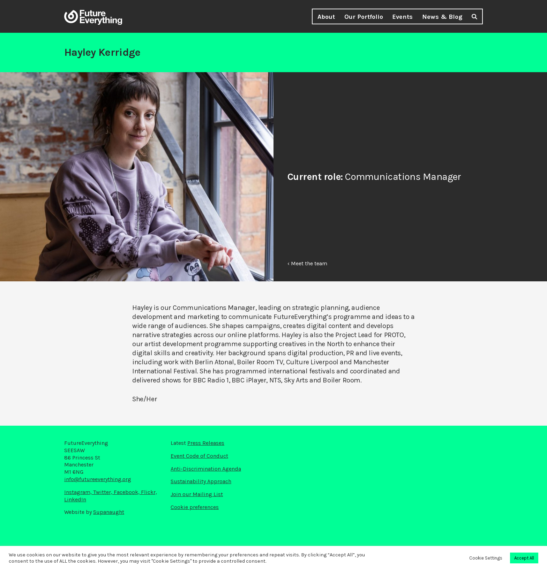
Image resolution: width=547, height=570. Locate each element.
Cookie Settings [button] (485, 558)
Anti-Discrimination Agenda (206, 468)
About (326, 17)
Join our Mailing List (197, 494)
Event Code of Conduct (199, 456)
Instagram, (78, 492)
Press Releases (205, 443)
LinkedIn (75, 499)
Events (402, 17)
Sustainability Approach (201, 481)
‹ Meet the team (307, 263)
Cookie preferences (195, 507)
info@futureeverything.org (97, 479)
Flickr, (149, 492)
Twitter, (103, 492)
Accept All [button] (524, 558)
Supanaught (108, 512)
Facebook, (127, 492)
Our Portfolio (363, 17)
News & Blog (442, 17)
